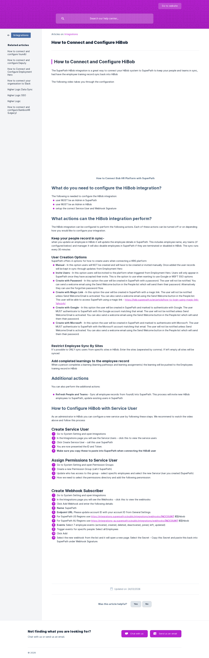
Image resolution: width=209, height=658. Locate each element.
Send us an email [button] (168, 633)
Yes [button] (136, 604)
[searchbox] (104, 19)
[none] (169, 6)
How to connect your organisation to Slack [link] (19, 82)
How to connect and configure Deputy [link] (19, 61)
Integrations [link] (71, 34)
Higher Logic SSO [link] (17, 95)
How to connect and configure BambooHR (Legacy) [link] (19, 110)
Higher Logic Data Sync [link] (20, 89)
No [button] (146, 604)
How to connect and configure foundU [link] (19, 53)
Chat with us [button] (136, 633)
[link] (19, 35)
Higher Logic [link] (14, 101)
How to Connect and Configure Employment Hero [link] (20, 72)
